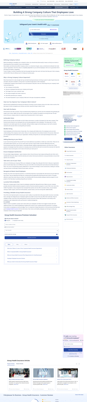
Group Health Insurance (23, 53)
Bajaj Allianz (73, 76)
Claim (38, 1)
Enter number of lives (10, 224)
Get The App (44, 1)
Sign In (76, 4)
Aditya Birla (67, 76)
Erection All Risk (69, 189)
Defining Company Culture (30, 7)
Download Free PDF (70, 65)
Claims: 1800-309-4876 (69, 1)
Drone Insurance (69, 219)
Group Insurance (15, 53)
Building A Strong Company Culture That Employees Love (16, 7)
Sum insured (8, 230)
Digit (66, 83)
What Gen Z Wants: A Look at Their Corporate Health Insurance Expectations (24, 248)
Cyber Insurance (69, 193)
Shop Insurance (69, 176)
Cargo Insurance (69, 159)
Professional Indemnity (71, 168)
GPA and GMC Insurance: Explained (40, 379)
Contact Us (76, 1)
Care (79, 76)
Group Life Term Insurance (71, 215)
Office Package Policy (70, 206)
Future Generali (73, 84)
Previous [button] (76, 364)
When (26, 244)
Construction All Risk (70, 185)
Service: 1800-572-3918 (60, 1)
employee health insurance (12, 209)
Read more (55, 16)
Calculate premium (31, 237)
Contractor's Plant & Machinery (72, 202)
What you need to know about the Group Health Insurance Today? (22, 261)
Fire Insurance (69, 172)
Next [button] (79, 364)
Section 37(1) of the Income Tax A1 (64, 379)
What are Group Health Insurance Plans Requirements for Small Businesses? (24, 255)
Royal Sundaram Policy (79, 84)
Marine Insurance (69, 155)
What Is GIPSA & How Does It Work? (16, 379)
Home (10, 53)
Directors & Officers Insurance (72, 198)
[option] (19, 378)
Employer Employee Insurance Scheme (16, 258)
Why (17, 244)
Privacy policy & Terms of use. (50, 36)
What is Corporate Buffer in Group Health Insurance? (19, 251)
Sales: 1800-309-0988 (50, 1)
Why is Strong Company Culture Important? (45, 7)
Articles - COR (30, 53)
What (9, 244)
